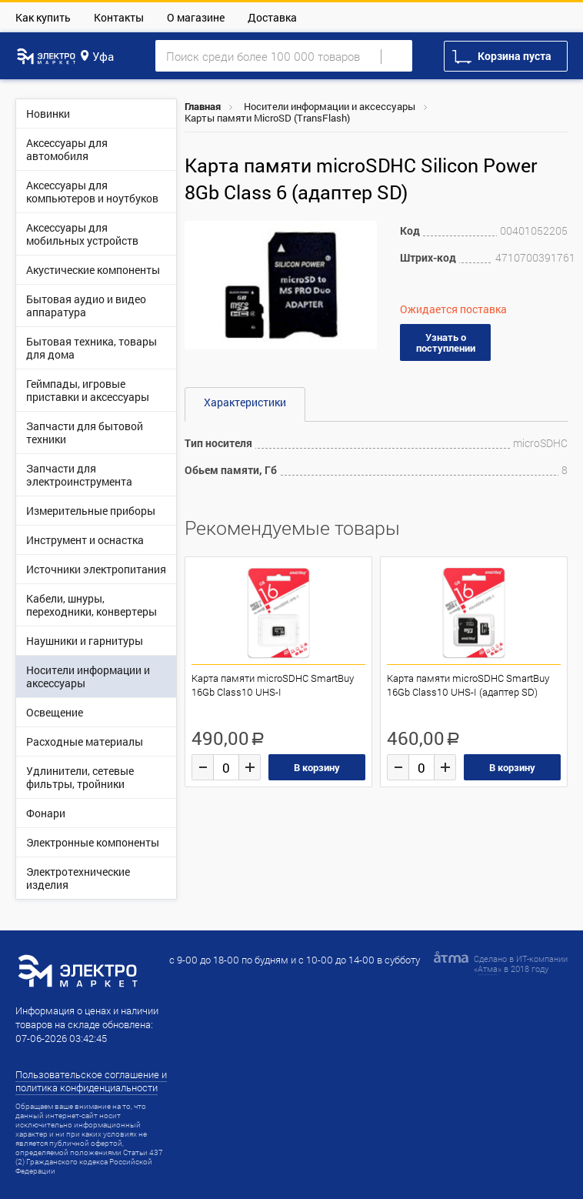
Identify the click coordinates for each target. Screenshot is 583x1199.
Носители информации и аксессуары (329, 106)
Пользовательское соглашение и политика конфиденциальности (91, 1080)
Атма (488, 968)
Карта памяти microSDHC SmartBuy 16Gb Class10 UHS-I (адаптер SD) (468, 685)
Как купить (43, 17)
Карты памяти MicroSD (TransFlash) (267, 118)
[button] (363, 234)
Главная (203, 106)
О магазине (196, 17)
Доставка (272, 17)
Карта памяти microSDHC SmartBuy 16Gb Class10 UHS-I (273, 685)
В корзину (317, 767)
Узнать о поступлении (445, 342)
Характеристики (245, 402)
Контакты (119, 17)
